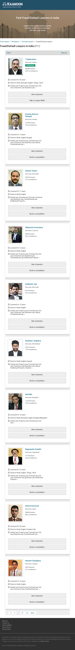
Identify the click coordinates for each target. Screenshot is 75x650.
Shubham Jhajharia (33, 341)
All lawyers (15, 42)
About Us (5, 621)
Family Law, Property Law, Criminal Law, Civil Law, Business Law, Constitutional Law (25, 533)
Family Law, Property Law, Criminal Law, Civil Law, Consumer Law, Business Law (25, 87)
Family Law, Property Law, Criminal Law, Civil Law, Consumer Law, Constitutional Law (25, 588)
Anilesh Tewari (31, 171)
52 (27, 613)
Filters (9, 53)
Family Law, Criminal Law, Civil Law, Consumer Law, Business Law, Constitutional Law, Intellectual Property (26, 199)
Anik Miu (28, 394)
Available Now (30, 65)
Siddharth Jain (31, 284)
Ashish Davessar (32, 506)
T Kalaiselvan (30, 59)
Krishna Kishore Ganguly (31, 115)
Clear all (64, 53)
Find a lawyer (4, 42)
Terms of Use (6, 627)
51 (22, 613)
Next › (33, 613)
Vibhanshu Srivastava (34, 227)
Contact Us (5, 623)
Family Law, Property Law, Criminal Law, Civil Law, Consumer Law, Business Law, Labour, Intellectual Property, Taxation (25, 366)
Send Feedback (7, 625)
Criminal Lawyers (28, 42)
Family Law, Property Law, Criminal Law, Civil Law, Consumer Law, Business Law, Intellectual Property (26, 477)
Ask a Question (37, 94)
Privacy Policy (6, 629)
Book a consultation (37, 157)
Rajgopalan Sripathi (33, 449)
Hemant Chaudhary (33, 561)
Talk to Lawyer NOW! (37, 101)
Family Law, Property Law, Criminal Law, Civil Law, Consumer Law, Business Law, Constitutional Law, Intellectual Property (25, 256)
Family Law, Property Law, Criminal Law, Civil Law (25, 422)
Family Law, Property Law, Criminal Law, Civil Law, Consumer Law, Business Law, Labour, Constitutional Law (25, 142)
